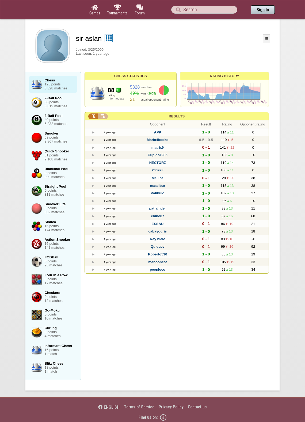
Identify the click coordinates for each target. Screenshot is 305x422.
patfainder (157, 208)
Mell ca (157, 178)
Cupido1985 (157, 155)
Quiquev (158, 246)
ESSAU (158, 224)
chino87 (157, 216)
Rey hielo (157, 239)
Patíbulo (157, 193)
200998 (157, 170)
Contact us (197, 406)
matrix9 (157, 147)
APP (157, 132)
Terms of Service (139, 406)
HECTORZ (157, 163)
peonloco (157, 269)
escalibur (157, 186)
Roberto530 (157, 254)
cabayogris (157, 231)
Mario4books (157, 140)
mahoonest (157, 262)
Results (177, 116)
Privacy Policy (171, 406)
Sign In (263, 9)
